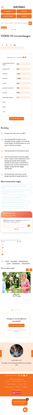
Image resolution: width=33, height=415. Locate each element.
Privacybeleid (16, 349)
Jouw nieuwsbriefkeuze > (16, 343)
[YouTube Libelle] (24, 393)
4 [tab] (17, 327)
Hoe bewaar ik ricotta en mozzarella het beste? (13, 215)
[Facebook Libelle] (19, 393)
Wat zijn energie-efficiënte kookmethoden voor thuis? (15, 220)
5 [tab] (19, 327)
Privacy (8, 398)
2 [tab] (13, 327)
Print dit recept (19, 48)
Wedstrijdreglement (9, 404)
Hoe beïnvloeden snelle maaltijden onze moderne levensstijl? (16, 210)
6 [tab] (20, 327)
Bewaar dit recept (7, 48)
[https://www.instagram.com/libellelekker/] (21, 393)
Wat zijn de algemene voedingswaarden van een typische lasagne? (16, 204)
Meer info (16, 247)
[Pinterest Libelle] (27, 393)
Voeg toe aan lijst (16, 136)
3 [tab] (15, 327)
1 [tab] (12, 327)
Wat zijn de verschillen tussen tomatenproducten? (14, 224)
